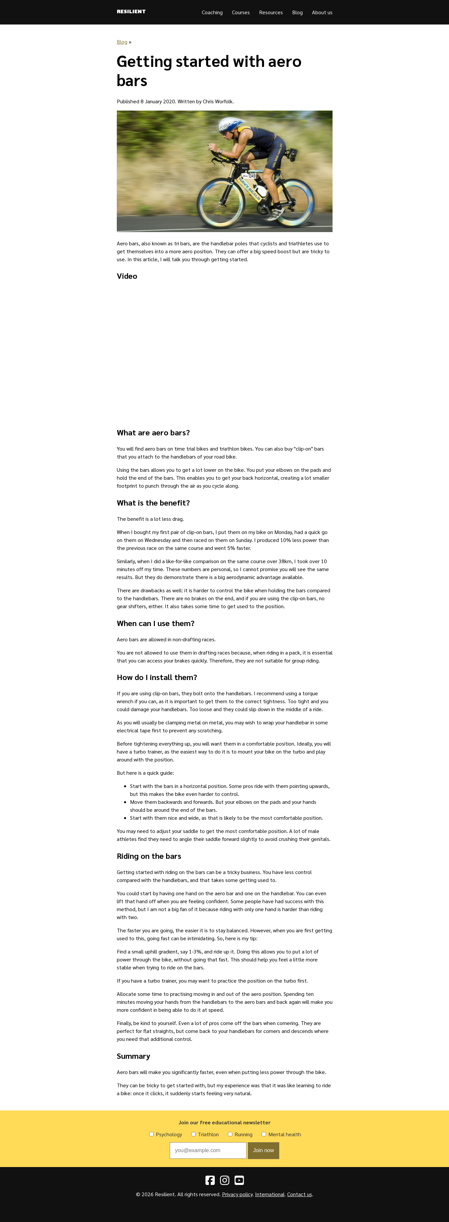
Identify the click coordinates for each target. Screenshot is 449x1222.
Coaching (212, 12)
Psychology (169, 1134)
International (270, 1194)
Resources (271, 12)
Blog (297, 12)
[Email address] (208, 1150)
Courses (241, 12)
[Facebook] (210, 1182)
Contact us (299, 1194)
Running (243, 1134)
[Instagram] (224, 1182)
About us (322, 12)
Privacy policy (237, 1194)
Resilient (131, 12)
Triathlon (208, 1134)
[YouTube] (239, 1182)
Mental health (284, 1134)
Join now (263, 1150)
